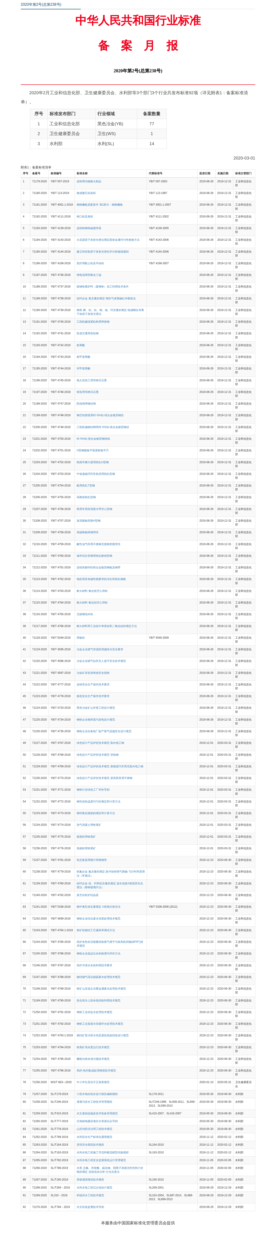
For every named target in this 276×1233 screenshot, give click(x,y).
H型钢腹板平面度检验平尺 (93, 450)
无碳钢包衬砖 (85, 614)
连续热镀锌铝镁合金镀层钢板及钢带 (98, 567)
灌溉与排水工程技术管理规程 (94, 1101)
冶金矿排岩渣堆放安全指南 (93, 672)
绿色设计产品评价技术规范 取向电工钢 (100, 743)
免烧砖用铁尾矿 (86, 848)
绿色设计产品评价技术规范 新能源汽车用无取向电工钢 (110, 766)
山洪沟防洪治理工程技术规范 (94, 1129)
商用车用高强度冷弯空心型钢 (94, 509)
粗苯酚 (81, 345)
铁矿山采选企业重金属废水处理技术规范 (101, 988)
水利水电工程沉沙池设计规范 (94, 1187)
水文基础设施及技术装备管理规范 (97, 1113)
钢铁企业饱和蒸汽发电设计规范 (96, 719)
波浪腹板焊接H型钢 (89, 520)
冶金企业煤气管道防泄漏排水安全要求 (100, 649)
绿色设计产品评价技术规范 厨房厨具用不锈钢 (104, 778)
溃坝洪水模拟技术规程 (90, 1144)
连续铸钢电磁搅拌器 (89, 228)
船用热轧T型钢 (86, 485)
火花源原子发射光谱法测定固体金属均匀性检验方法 (108, 239)
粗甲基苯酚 (83, 356)
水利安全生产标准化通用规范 (94, 1137)
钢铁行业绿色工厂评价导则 (93, 789)
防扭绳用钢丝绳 (86, 403)
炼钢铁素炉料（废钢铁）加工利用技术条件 (103, 286)
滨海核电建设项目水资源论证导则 (97, 1121)
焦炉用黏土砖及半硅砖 (90, 263)
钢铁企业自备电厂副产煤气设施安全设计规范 (104, 731)
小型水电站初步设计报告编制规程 (97, 1094)
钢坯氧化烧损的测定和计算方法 (96, 813)
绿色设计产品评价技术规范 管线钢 (97, 754)
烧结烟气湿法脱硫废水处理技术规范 (98, 977)
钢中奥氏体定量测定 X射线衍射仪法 (98, 906)
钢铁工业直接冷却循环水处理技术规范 (100, 1023)
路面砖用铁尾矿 (86, 836)
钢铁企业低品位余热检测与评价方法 (98, 953)
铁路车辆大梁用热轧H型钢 (93, 462)
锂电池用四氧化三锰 (89, 275)
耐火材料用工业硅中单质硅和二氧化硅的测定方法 (107, 626)
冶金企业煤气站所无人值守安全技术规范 (101, 661)
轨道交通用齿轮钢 (88, 333)
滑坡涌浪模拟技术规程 (90, 1179)
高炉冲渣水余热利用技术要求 (94, 965)
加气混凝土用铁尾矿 (89, 824)
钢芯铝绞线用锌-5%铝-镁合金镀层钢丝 (100, 415)
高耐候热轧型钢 (86, 497)
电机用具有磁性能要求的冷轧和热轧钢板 (101, 579)
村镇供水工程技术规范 (90, 1195)
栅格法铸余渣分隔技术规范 (93, 1059)
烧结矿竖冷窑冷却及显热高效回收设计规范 (103, 1035)
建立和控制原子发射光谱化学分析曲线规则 (103, 251)
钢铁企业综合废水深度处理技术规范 (98, 918)
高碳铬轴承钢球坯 (88, 532)
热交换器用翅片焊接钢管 (92, 860)
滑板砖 (81, 637)
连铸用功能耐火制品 (89, 181)
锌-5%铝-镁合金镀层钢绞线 (93, 438)
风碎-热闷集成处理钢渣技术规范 (96, 1070)
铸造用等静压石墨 (88, 392)
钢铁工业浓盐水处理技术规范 (94, 1012)
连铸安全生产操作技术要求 (93, 684)
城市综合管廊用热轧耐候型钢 (94, 555)
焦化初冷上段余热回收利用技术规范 (98, 1000)
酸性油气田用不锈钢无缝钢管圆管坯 (98, 544)
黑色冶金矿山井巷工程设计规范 (96, 707)
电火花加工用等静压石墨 (92, 380)
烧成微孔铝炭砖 (86, 193)
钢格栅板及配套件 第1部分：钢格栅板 (100, 204)
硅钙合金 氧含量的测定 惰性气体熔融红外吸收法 (106, 298)
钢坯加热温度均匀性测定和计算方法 (98, 801)
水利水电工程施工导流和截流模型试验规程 (103, 1152)
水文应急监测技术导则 (90, 1207)
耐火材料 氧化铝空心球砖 (92, 602)
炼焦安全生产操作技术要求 (93, 696)
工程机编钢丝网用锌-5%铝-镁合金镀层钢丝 (103, 427)
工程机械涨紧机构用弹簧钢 (93, 321)
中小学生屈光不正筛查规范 (93, 1082)
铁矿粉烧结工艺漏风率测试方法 (96, 930)
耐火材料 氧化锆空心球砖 (92, 591)
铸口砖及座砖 (85, 216)
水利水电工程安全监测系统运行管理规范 (101, 1160)
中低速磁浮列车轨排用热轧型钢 (96, 473)
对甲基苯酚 (83, 368)
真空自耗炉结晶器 (88, 895)
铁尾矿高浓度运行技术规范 (93, 1047)
